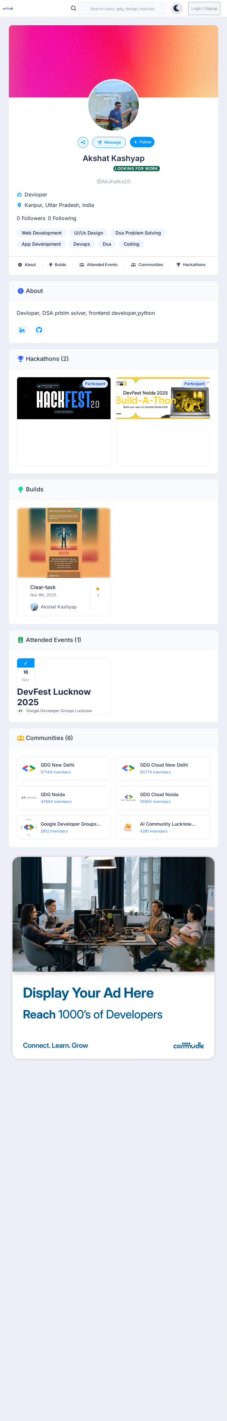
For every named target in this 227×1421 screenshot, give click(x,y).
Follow (142, 142)
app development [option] (41, 244)
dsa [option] (107, 244)
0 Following (62, 218)
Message (109, 142)
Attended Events (49, 640)
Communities (45, 738)
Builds (30, 489)
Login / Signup (204, 8)
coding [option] (131, 244)
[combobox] (122, 8)
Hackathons (43, 358)
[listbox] (113, 238)
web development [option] (42, 233)
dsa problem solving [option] (138, 233)
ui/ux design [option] (88, 233)
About (30, 291)
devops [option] (81, 244)
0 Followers (31, 218)
